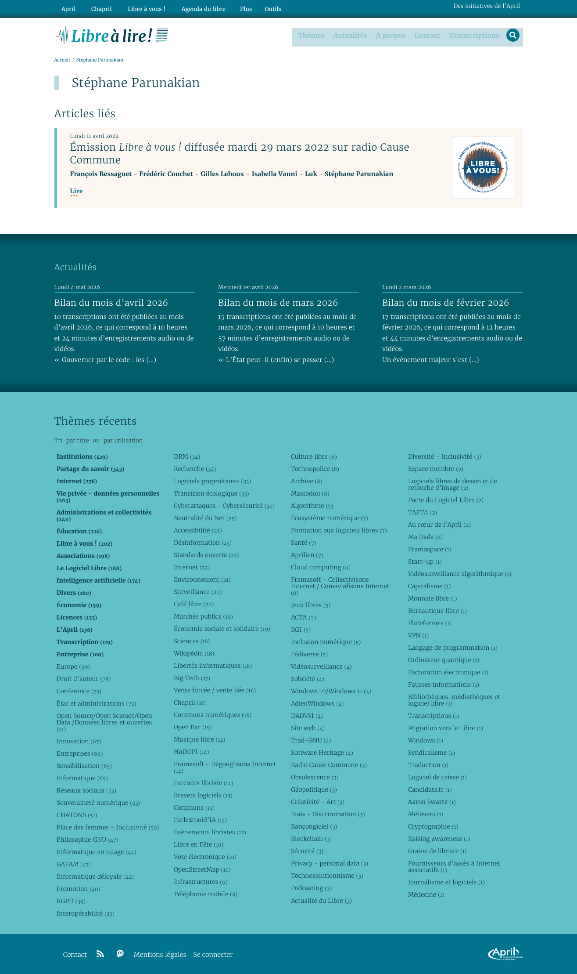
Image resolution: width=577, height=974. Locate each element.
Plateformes (430, 622)
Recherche (195, 468)
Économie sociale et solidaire (222, 628)
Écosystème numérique (329, 517)
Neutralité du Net (205, 517)
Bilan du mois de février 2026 (445, 302)
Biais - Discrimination (328, 814)
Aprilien (307, 554)
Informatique (82, 778)
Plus (233, 7)
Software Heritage (322, 753)
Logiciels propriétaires (212, 481)
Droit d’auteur (84, 678)
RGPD (71, 901)
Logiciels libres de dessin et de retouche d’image (452, 484)
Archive (307, 481)
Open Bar (193, 727)
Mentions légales (160, 954)
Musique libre (200, 739)
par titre (77, 440)
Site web (308, 728)
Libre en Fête (198, 844)
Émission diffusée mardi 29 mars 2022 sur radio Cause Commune (240, 154)
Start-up (425, 561)
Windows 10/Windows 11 (331, 691)
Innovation (79, 741)
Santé (303, 542)
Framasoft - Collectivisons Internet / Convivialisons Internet (340, 585)
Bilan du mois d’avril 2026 (111, 302)
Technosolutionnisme (327, 876)
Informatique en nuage (96, 852)
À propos (390, 34)
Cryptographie (433, 826)
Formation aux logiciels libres (339, 530)
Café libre (194, 604)
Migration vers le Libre (445, 728)
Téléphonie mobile (205, 894)
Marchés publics (203, 616)
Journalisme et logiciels (446, 882)
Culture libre (314, 456)
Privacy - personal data (329, 863)
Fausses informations (443, 684)
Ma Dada (425, 536)
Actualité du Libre (321, 900)
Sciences (192, 641)
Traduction (428, 765)
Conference (79, 691)
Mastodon (310, 493)
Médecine (426, 894)
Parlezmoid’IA (200, 820)
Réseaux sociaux (86, 790)
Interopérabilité (86, 913)
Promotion (78, 889)
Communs (194, 807)
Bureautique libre (437, 610)
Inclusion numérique (326, 641)
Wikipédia (194, 653)
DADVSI (307, 716)
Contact (426, 34)
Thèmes (310, 34)
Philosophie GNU (87, 840)
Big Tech (192, 678)
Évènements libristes (210, 832)
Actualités (349, 34)
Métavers (425, 814)
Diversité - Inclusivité (444, 456)
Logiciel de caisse (437, 777)
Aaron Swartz (432, 802)
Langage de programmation (453, 647)
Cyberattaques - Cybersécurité (224, 505)
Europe (73, 666)
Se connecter (213, 954)
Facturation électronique (448, 672)
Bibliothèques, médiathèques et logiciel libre (454, 700)
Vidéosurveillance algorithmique (459, 573)
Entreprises (80, 753)
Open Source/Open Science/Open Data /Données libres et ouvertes (104, 722)
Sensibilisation (84, 766)
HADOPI (191, 752)
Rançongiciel (314, 826)
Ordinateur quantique (443, 659)
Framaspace (430, 549)
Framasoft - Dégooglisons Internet (225, 767)
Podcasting (311, 888)
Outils (260, 7)
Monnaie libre (432, 598)
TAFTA (422, 512)
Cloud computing (321, 567)
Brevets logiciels (203, 795)
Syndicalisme (431, 753)
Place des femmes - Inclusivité (108, 827)
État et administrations (96, 703)
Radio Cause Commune (329, 765)
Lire (76, 191)
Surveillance (198, 591)
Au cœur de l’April (439, 524)
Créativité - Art (317, 802)
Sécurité (307, 851)
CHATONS (77, 815)
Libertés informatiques (213, 666)
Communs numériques (212, 715)
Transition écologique (211, 493)
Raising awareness (439, 839)
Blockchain (311, 839)
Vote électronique (205, 857)
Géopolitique (314, 789)
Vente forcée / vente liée (215, 690)
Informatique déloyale (95, 876)
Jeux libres (311, 604)
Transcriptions (473, 34)
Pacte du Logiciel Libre (446, 499)
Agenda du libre (192, 7)
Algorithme (312, 505)
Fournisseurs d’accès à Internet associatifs (454, 866)
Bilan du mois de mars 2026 (278, 302)
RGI (301, 629)
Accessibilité (198, 530)
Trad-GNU (311, 740)
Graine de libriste (437, 851)
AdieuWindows (317, 703)
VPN (418, 635)
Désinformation (203, 542)
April (66, 7)
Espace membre (435, 468)
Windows (425, 740)
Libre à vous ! (139, 7)
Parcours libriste (203, 783)
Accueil (62, 60)
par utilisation (123, 440)
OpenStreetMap (202, 869)
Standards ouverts (206, 554)
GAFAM (74, 864)
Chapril (190, 702)
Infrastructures (201, 881)
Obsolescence (315, 777)
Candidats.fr (430, 789)
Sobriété (307, 678)
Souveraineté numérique (98, 803)
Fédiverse (309, 654)
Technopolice (315, 468)
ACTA (303, 617)
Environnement (202, 579)
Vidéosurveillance (321, 666)
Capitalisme (429, 586)
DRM (187, 456)
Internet (192, 567)
